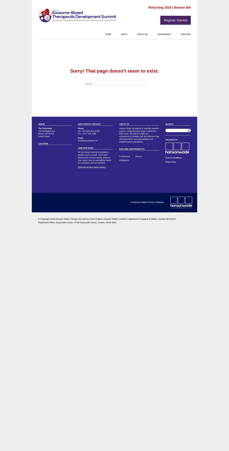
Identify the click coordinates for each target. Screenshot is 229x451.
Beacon (138, 156)
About (124, 34)
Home (108, 34)
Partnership (164, 34)
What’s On (142, 34)
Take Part (185, 34)
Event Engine (95, 219)
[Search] (114, 83)
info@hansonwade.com (88, 141)
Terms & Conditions (173, 158)
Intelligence (124, 160)
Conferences (124, 156)
